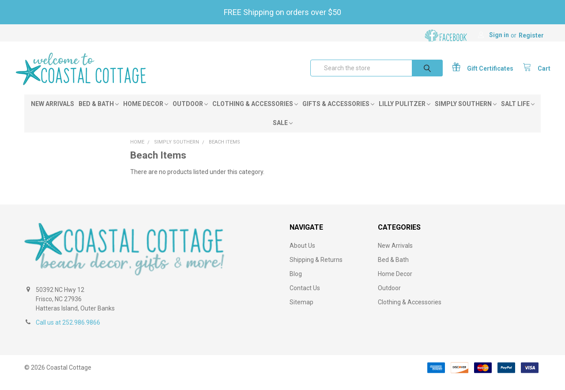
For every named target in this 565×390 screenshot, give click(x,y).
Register (531, 35)
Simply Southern (466, 113)
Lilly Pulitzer (404, 113)
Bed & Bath (99, 113)
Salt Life (518, 113)
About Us (302, 255)
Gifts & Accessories (338, 113)
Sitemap (301, 311)
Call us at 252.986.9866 (68, 332)
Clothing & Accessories (255, 113)
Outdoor (190, 113)
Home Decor (145, 113)
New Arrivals (52, 113)
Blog (296, 283)
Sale (283, 132)
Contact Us (305, 297)
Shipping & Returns (316, 269)
